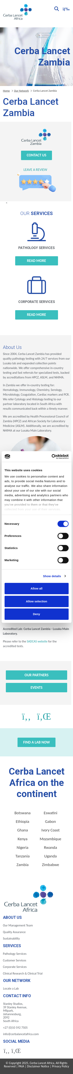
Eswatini (50, 812)
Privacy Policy (60, 1066)
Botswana (22, 812)
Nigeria (22, 847)
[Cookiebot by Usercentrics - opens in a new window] (52, 456)
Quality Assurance (14, 932)
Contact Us (36, 155)
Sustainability (11, 938)
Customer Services (14, 960)
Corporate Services (15, 967)
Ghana (22, 830)
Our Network (21, 90)
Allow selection (36, 601)
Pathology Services (14, 954)
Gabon (50, 821)
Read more (36, 260)
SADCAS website (37, 641)
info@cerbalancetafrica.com (21, 1034)
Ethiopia (22, 821)
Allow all (36, 588)
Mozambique (50, 838)
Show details (52, 576)
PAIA (21, 1066)
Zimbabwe (50, 864)
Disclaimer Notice (38, 1066)
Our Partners (36, 675)
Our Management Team (18, 925)
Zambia (23, 864)
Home (6, 90)
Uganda (50, 856)
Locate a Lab (11, 988)
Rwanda (50, 847)
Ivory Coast (50, 830)
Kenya (22, 838)
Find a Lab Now (36, 742)
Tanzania (22, 856)
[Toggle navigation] (65, 8)
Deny (36, 614)
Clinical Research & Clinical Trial (22, 973)
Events (36, 687)
